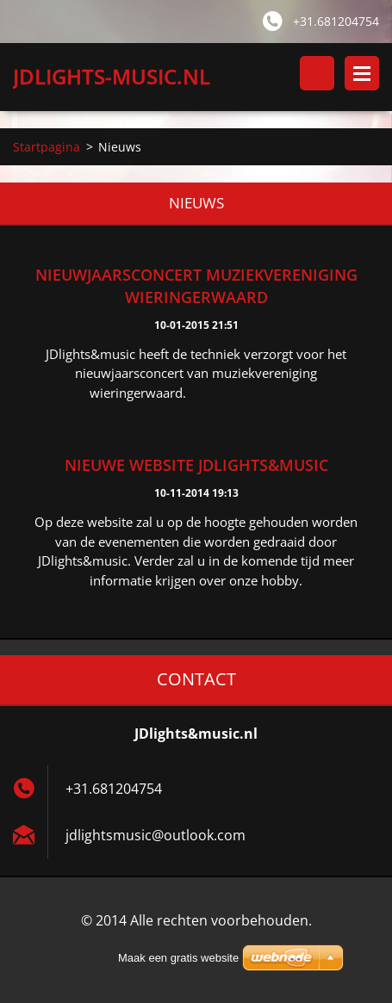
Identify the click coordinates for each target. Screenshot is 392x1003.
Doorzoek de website (317, 73)
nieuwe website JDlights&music (196, 465)
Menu (362, 73)
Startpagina (46, 147)
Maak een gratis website (178, 957)
